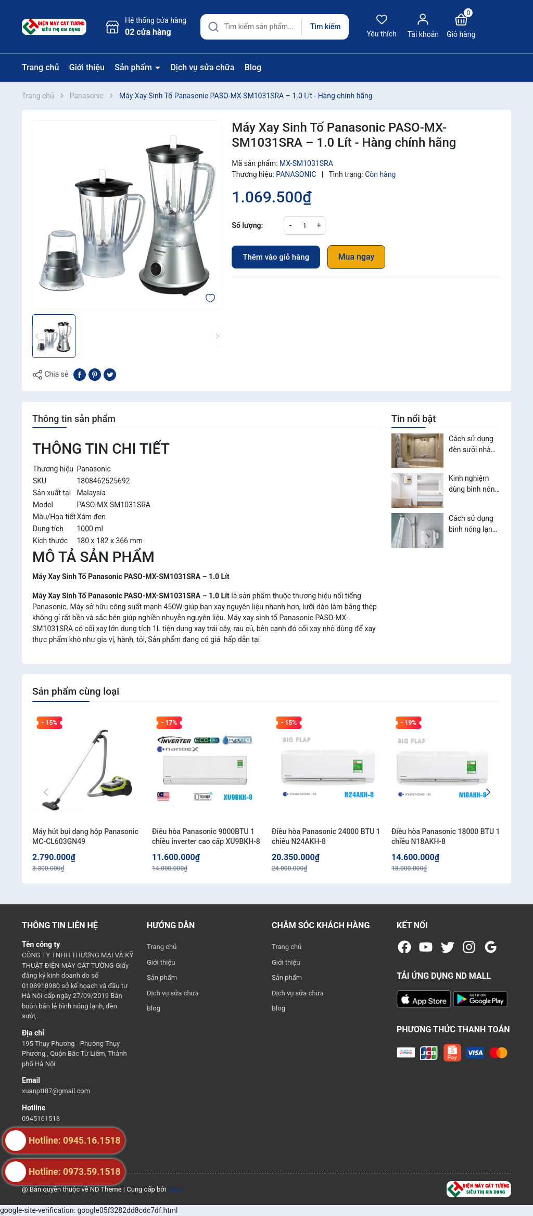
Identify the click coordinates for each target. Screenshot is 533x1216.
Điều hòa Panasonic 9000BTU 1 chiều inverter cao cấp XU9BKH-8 (206, 836)
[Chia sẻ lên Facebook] (79, 373)
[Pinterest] (94, 373)
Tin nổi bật (413, 418)
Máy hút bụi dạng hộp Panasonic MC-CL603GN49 (85, 836)
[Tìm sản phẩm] (274, 27)
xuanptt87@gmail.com (56, 1091)
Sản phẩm (134, 67)
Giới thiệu (87, 67)
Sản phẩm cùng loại (75, 691)
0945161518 (41, 1118)
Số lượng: (247, 225)
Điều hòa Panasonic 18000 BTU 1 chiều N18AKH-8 (445, 836)
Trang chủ (40, 67)
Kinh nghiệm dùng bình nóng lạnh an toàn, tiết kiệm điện (474, 484)
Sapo (175, 1189)
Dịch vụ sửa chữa (202, 67)
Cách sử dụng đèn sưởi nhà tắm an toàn (471, 444)
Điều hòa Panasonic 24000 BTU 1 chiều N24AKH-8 (326, 836)
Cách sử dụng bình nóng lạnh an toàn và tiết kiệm (473, 524)
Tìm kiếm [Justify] (325, 26)
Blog (253, 67)
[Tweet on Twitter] (110, 373)
